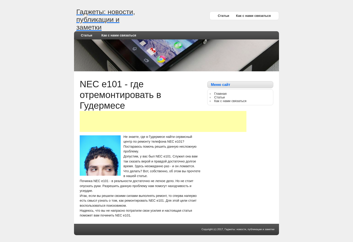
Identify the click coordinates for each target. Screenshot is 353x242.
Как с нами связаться (253, 16)
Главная (220, 93)
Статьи (223, 16)
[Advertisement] (163, 121)
